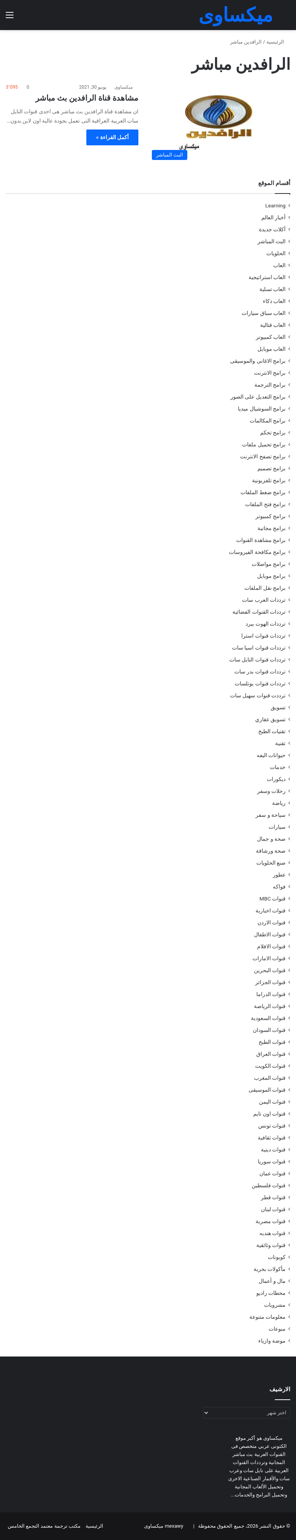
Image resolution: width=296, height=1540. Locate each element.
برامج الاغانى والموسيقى (258, 361)
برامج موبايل (271, 576)
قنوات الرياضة (270, 1006)
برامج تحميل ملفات (264, 444)
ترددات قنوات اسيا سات (259, 648)
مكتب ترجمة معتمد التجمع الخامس (44, 1526)
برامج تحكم (273, 432)
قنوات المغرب (270, 1078)
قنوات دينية (273, 1149)
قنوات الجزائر (270, 982)
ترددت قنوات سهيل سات (258, 695)
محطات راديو (271, 1293)
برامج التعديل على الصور (258, 397)
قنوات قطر (273, 1197)
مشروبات (275, 1305)
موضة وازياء (272, 1341)
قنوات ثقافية (272, 1137)
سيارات (277, 827)
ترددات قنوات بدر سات (260, 671)
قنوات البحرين (270, 970)
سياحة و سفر (271, 815)
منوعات (277, 1329)
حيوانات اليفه (271, 755)
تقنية (280, 743)
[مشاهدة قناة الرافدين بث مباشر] (219, 123)
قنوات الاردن (271, 922)
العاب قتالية (273, 325)
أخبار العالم (273, 217)
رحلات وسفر (271, 791)
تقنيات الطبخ (272, 731)
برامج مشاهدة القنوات (261, 540)
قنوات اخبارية (271, 910)
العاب (279, 265)
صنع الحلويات (271, 863)
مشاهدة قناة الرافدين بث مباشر (86, 98)
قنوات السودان (269, 1030)
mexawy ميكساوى (163, 1526)
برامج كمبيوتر (271, 516)
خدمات (278, 767)
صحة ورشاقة (271, 851)
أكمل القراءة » (112, 137)
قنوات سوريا (272, 1161)
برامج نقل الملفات (265, 588)
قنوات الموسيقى (267, 1090)
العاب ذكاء (274, 301)
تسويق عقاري (270, 719)
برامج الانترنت (270, 373)
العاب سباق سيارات (264, 313)
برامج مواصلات (269, 564)
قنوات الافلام (271, 946)
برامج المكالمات (268, 420)
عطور (279, 875)
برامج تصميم (271, 468)
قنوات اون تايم (269, 1114)
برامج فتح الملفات (265, 504)
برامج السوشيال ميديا (262, 409)
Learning (275, 205)
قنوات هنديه (272, 1233)
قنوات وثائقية (271, 1245)
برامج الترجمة (270, 385)
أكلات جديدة (272, 229)
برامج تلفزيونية (269, 480)
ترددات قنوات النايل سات (257, 659)
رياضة (279, 803)
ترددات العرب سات (264, 600)
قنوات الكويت (270, 1066)
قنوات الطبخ (272, 1042)
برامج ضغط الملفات (263, 492)
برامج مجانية (271, 528)
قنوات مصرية (271, 1221)
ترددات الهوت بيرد (266, 624)
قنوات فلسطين (269, 1185)
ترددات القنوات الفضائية (259, 612)
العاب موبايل (271, 349)
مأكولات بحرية (270, 1269)
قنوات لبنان (273, 1209)
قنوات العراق (271, 1054)
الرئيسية (278, 42)
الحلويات (276, 253)
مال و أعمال (272, 1281)
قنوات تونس (272, 1126)
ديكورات (276, 779)
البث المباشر (271, 241)
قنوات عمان (272, 1173)
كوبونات (277, 1257)
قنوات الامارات (269, 958)
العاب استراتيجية (267, 277)
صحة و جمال (271, 839)
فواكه (279, 887)
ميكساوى (123, 87)
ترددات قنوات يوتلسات (260, 683)
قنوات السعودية (268, 1018)
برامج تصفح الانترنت (263, 456)
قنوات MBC (272, 898)
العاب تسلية (272, 289)
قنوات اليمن (272, 1102)
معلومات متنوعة (267, 1317)
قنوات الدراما (271, 994)
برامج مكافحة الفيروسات (257, 552)
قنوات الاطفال (270, 934)
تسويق (278, 707)
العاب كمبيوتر (271, 337)
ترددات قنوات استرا (263, 636)
